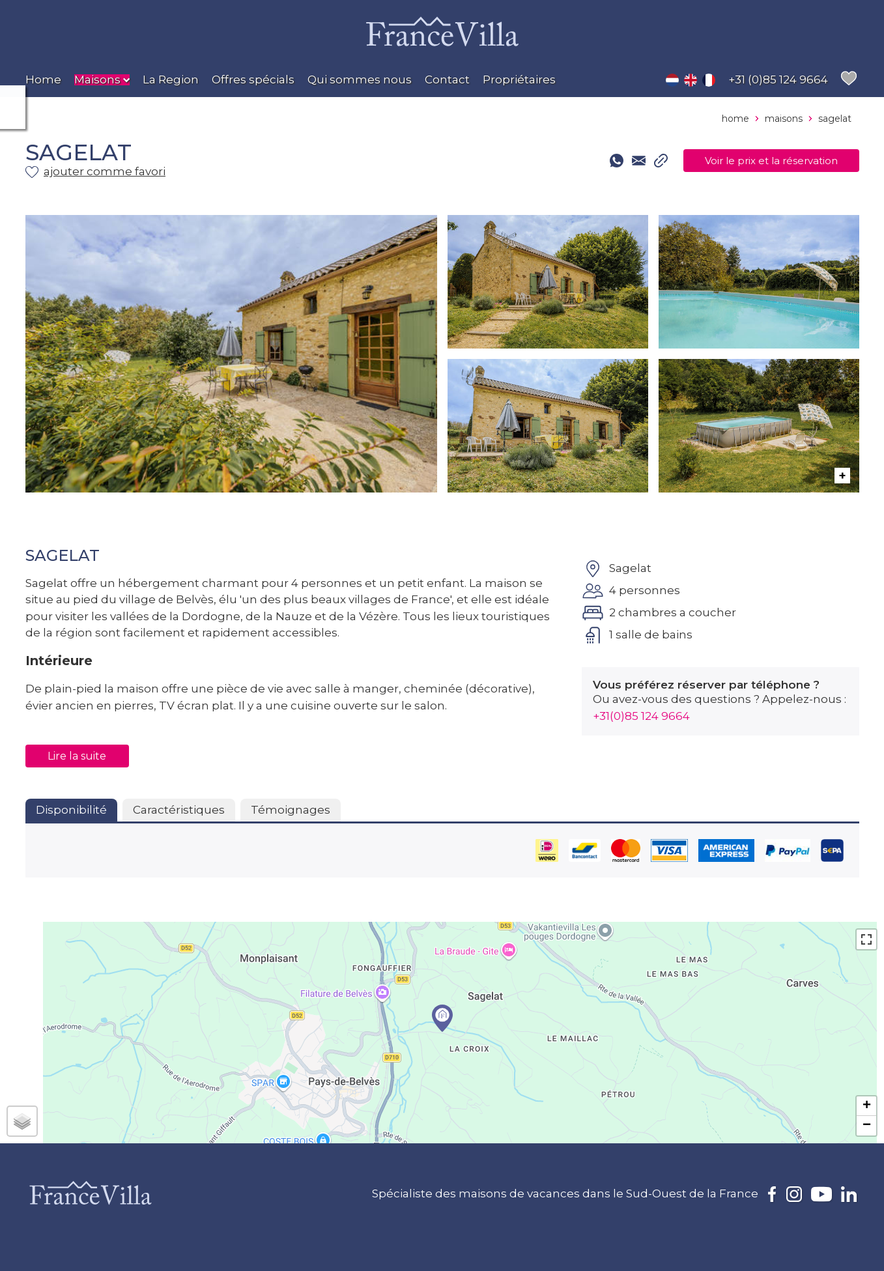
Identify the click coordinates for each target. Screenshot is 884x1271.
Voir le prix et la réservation (755, 160)
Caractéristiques (179, 809)
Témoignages (290, 809)
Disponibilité (71, 809)
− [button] (867, 1125)
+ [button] (867, 1106)
